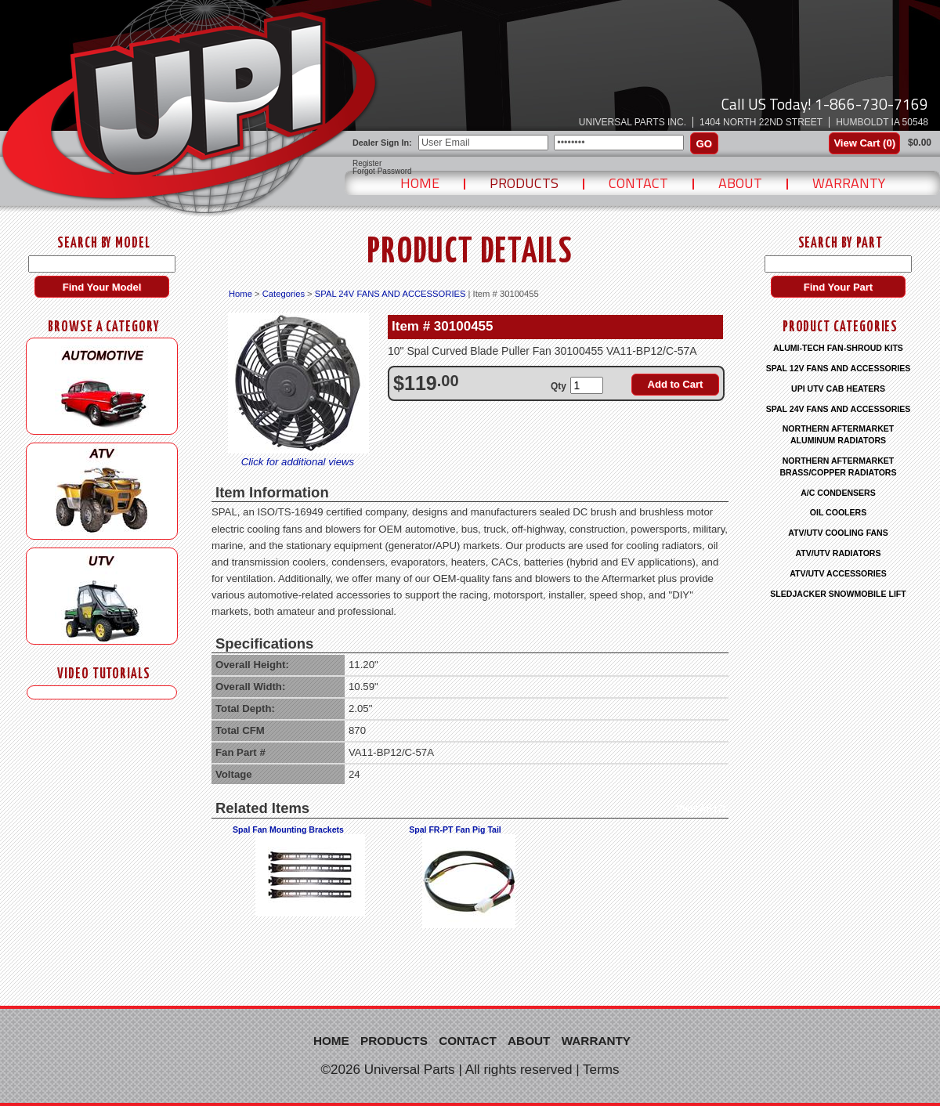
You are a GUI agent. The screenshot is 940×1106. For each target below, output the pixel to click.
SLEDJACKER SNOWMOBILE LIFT (838, 593)
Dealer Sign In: (382, 142)
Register (366, 164)
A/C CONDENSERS (838, 492)
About (740, 182)
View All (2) (700, 808)
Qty (558, 386)
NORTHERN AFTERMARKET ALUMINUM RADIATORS (839, 434)
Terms (601, 1069)
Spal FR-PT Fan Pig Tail (455, 829)
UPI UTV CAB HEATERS (838, 388)
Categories (283, 293)
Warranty (848, 182)
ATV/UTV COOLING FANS (838, 532)
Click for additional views (297, 462)
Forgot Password (382, 171)
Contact (638, 182)
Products (524, 182)
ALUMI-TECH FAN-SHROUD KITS (838, 347)
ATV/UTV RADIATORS (838, 553)
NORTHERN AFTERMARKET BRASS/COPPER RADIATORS (837, 466)
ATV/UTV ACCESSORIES (838, 573)
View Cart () (864, 143)
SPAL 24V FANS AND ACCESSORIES (390, 293)
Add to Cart (675, 384)
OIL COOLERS (838, 512)
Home (419, 182)
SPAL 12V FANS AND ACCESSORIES (838, 368)
